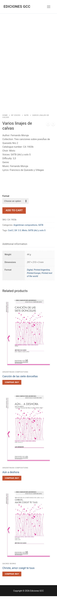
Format (5, 203)
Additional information (14, 250)
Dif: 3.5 (17, 237)
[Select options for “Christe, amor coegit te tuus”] (11, 580)
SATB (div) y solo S (37, 237)
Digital (30, 276)
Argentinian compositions (25, 232)
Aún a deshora (10, 479)
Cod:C (11, 237)
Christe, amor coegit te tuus (18, 574)
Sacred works (9, 570)
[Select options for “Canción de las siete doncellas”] (11, 389)
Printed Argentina (42, 276)
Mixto (24, 237)
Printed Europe (33, 280)
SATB (26, 122)
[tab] (14, 250)
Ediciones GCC (17, 6)
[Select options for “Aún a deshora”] (11, 485)
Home (5, 122)
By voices (15, 122)
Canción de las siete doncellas (20, 383)
